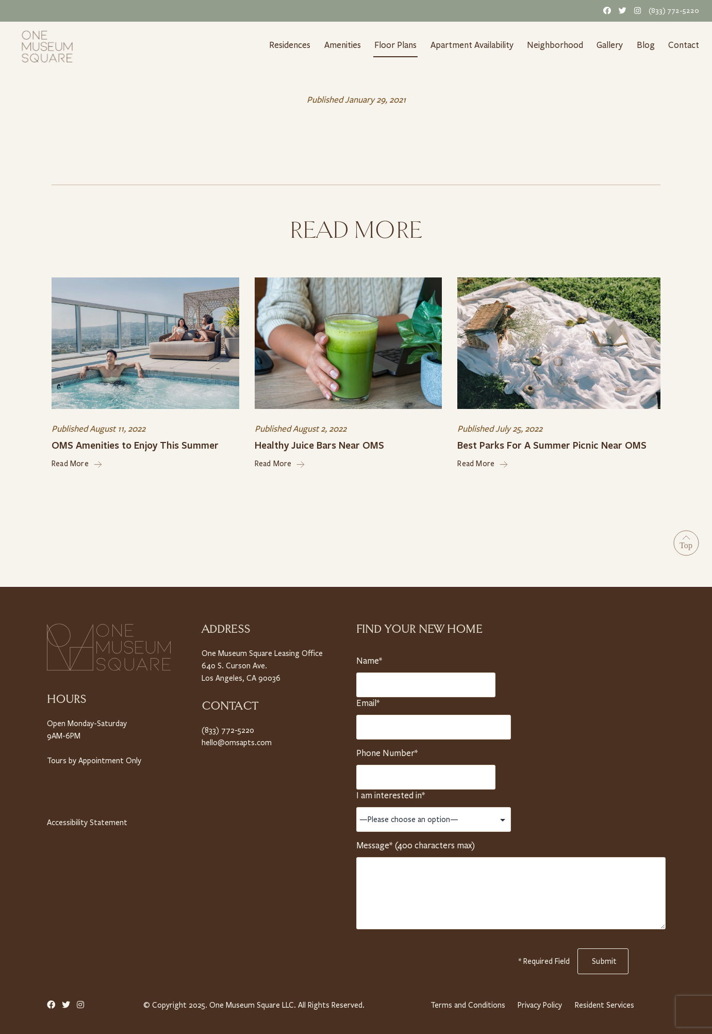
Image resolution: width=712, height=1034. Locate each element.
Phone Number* (386, 750)
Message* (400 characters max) (415, 843)
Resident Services (604, 1002)
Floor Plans (396, 45)
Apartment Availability (473, 45)
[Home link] (47, 45)
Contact (684, 45)
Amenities (342, 45)
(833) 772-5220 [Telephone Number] (675, 10)
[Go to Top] (686, 541)
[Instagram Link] (635, 10)
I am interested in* (390, 792)
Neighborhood (557, 45)
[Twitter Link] (620, 10)
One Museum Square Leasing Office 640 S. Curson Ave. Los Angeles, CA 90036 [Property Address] (262, 663)
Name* (369, 658)
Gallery (611, 45)
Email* (369, 700)
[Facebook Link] (605, 10)
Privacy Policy (539, 1002)
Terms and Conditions (466, 1002)
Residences (289, 45)
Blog (648, 45)
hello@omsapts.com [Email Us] (235, 739)
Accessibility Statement (86, 819)
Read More (77, 461)
